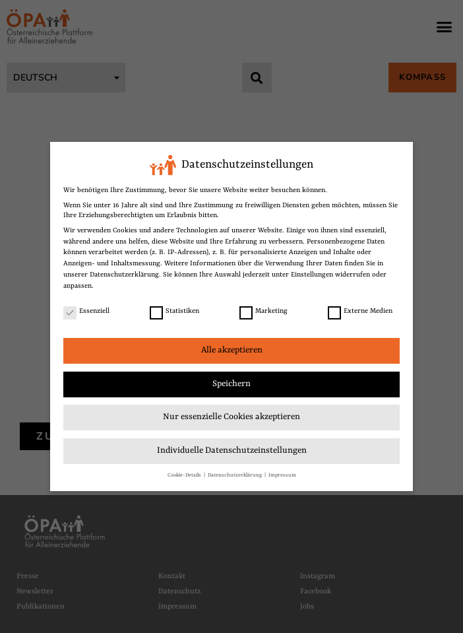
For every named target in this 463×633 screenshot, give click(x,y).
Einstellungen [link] (312, 273)
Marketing (263, 310)
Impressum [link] (282, 474)
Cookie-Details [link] (185, 474)
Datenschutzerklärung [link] (124, 273)
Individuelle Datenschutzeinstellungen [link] (232, 449)
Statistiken (174, 310)
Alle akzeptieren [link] (231, 349)
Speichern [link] (231, 382)
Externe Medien (360, 310)
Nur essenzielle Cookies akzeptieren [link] (231, 415)
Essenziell (86, 310)
